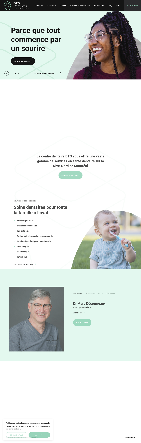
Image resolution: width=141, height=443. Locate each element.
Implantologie (23, 234)
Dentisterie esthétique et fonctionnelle (34, 244)
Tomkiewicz (91, 297)
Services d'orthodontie (27, 229)
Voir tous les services (23, 267)
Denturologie (23, 255)
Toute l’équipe (82, 326)
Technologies (23, 249)
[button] (15, 73)
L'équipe (63, 6)
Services (39, 6)
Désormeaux (78, 297)
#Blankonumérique (129, 437)
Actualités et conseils (80, 6)
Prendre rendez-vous (23, 61)
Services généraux (25, 223)
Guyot (101, 297)
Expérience (51, 6)
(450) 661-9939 (114, 5)
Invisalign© (99, 6)
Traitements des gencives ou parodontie (35, 239)
